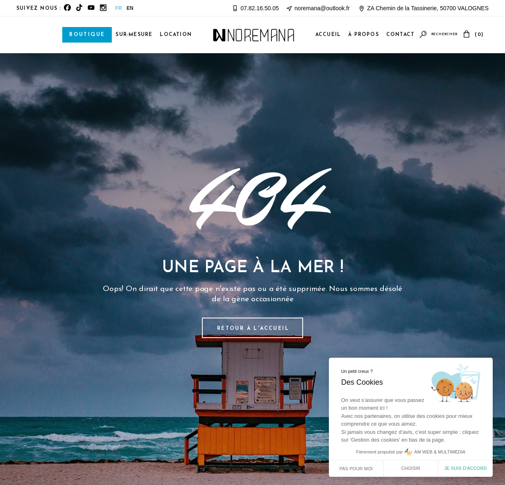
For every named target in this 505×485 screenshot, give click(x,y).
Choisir (411, 468)
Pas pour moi (356, 468)
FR (118, 8)
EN (130, 8)
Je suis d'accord (465, 468)
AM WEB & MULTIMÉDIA (439, 451)
